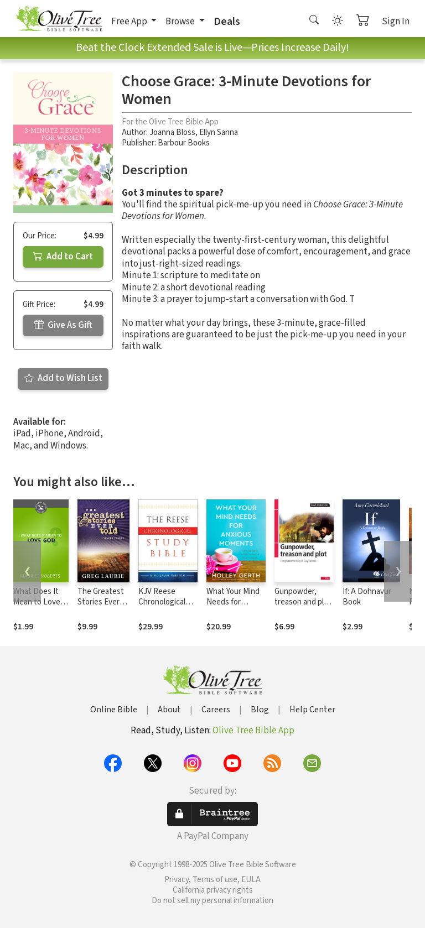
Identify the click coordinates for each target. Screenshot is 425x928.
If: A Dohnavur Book (367, 597)
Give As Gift (63, 325)
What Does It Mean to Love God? (36, 602)
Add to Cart (63, 256)
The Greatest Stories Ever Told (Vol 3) (100, 602)
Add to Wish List (63, 378)
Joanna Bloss (172, 132)
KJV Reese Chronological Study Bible (161, 602)
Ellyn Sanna (218, 132)
